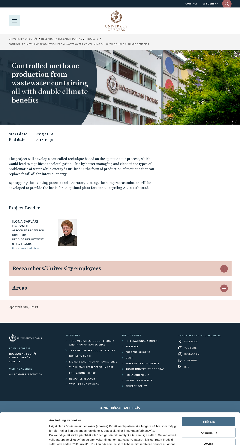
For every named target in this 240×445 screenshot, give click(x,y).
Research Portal (70, 39)
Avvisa (208, 414)
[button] (224, 269)
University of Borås (23, 39)
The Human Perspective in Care (91, 367)
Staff (129, 358)
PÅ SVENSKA (210, 4)
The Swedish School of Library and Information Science (91, 343)
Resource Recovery (83, 379)
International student (142, 341)
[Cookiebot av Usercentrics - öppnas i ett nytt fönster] (24, 438)
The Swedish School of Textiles (92, 350)
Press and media (137, 375)
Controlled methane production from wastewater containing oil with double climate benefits (79, 44)
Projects (92, 39)
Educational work (82, 373)
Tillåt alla (209, 392)
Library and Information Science (93, 362)
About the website (139, 381)
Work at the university (142, 364)
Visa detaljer (57, 437)
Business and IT (80, 356)
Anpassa (209, 403)
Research (48, 39)
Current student (138, 352)
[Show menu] (14, 20)
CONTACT (191, 4)
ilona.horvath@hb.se (26, 248)
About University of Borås (145, 369)
